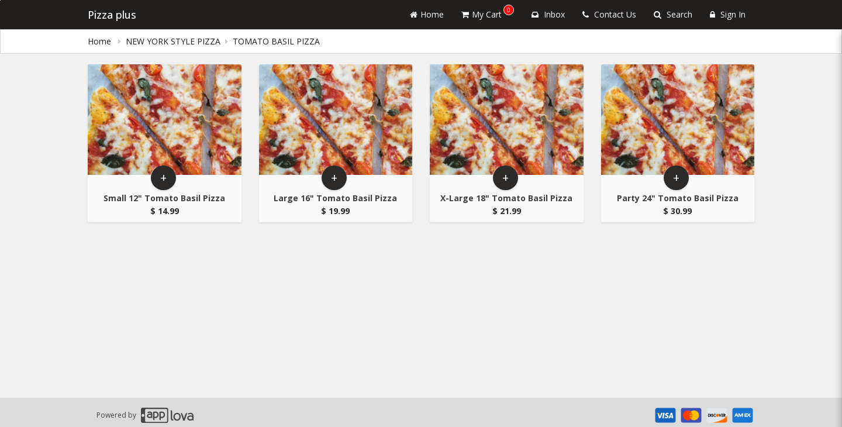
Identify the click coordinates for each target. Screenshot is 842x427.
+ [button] (163, 177)
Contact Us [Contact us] (609, 14)
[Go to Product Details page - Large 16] (336, 119)
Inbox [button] (548, 14)
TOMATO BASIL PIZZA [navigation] (276, 41)
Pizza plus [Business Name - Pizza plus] (112, 15)
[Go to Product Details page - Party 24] (678, 119)
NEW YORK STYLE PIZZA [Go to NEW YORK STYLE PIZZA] (173, 41)
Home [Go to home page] (427, 14)
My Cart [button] (487, 12)
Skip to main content (0, 0)
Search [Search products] (673, 14)
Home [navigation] (100, 41)
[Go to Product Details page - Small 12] (164, 119)
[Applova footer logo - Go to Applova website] (167, 415)
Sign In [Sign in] (728, 14)
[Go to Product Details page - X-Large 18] (507, 119)
